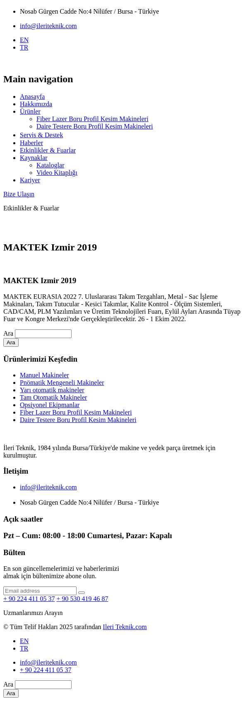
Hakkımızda (36, 103)
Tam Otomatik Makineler (53, 397)
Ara (8, 333)
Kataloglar (50, 165)
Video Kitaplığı (56, 172)
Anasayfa (32, 96)
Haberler (31, 142)
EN (24, 39)
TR (24, 47)
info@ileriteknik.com (48, 25)
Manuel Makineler (44, 375)
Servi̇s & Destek (41, 134)
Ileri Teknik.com (125, 626)
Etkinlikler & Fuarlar (48, 150)
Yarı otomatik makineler (52, 389)
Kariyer (30, 180)
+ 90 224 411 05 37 (29, 598)
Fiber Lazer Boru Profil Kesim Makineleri (92, 118)
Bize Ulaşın (18, 194)
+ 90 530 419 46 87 (82, 598)
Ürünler (30, 111)
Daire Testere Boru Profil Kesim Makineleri (94, 126)
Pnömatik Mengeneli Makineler (62, 382)
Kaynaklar (34, 157)
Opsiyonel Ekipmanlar (49, 404)
